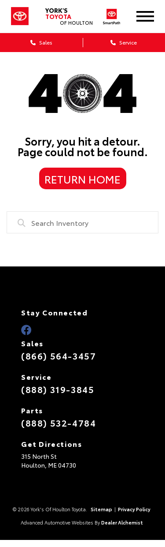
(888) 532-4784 (58, 422)
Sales (41, 42)
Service (123, 42)
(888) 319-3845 (57, 389)
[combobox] (82, 222)
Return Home (82, 178)
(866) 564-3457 (58, 355)
